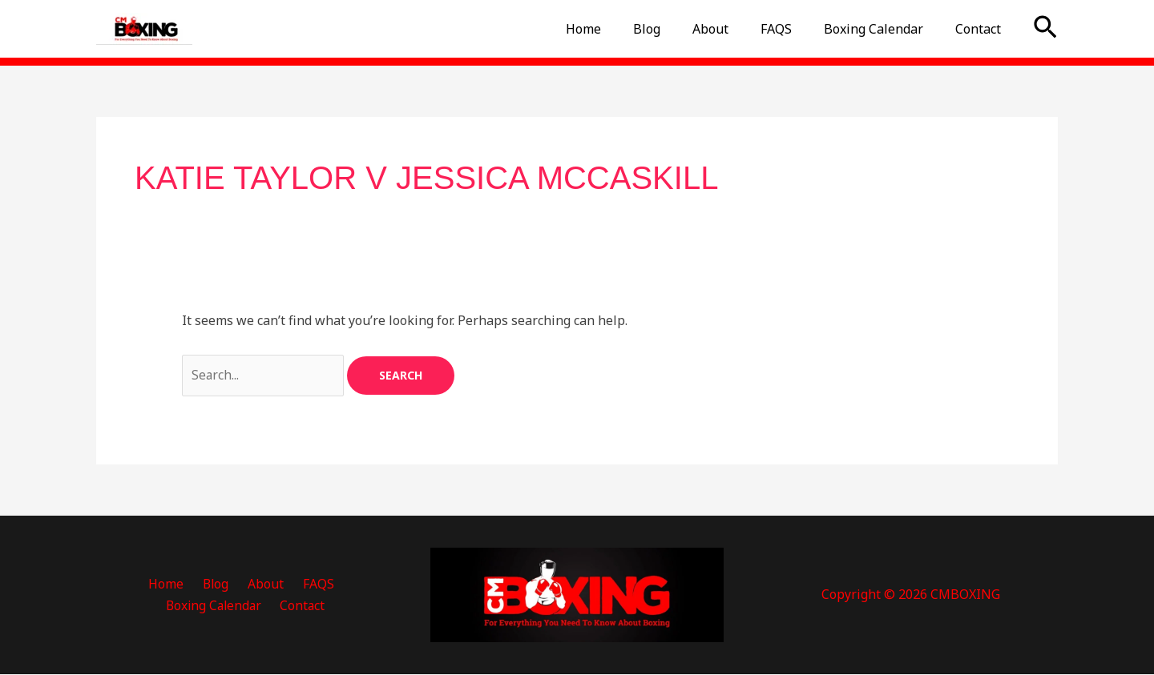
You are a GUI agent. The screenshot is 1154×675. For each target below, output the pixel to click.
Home (618, 29)
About (733, 29)
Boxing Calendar (883, 29)
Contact (981, 29)
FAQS (792, 29)
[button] (1045, 28)
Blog (675, 29)
